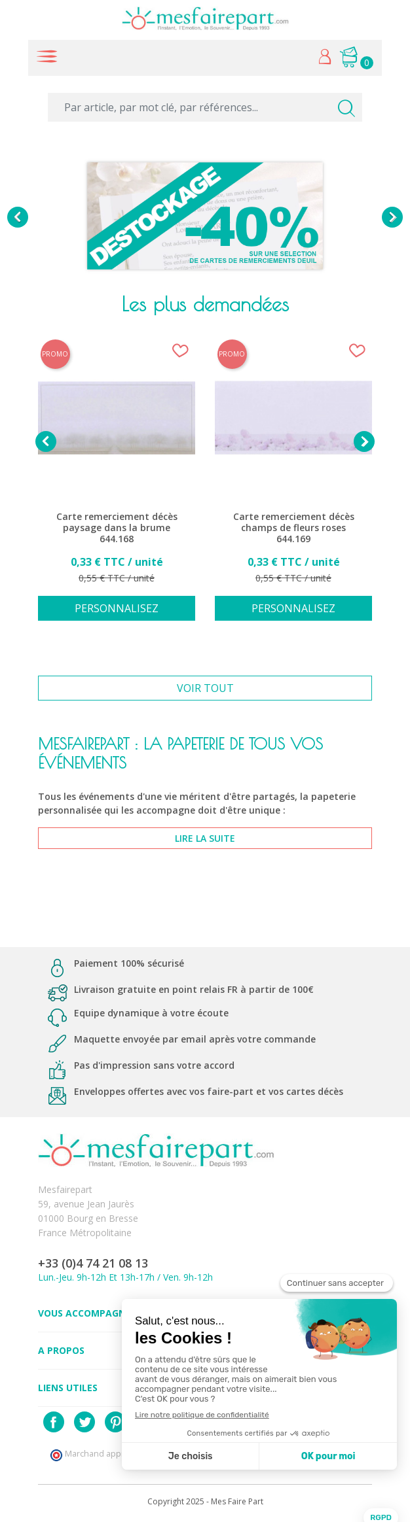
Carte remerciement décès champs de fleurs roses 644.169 (293, 528)
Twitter (84, 1421)
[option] (205, 217)
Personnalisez (116, 608)
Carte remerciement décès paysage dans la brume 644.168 (116, 528)
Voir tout (205, 688)
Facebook (53, 1421)
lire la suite (205, 838)
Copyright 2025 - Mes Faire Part (205, 1501)
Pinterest (115, 1421)
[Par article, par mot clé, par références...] (205, 107)
